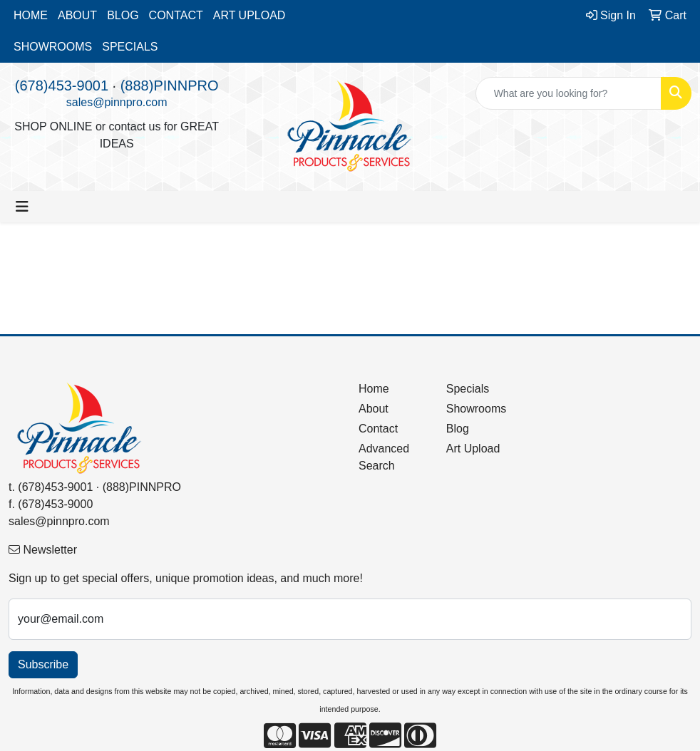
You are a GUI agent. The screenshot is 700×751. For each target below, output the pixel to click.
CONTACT (176, 15)
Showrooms (476, 409)
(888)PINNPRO (169, 85)
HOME (31, 15)
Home (374, 389)
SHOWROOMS (53, 47)
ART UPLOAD (249, 15)
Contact (378, 429)
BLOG (122, 15)
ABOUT (77, 15)
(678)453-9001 (61, 85)
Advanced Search (384, 457)
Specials (467, 389)
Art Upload (473, 448)
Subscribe (43, 664)
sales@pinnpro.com (117, 102)
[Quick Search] (568, 93)
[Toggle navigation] (22, 207)
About (373, 409)
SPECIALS (130, 47)
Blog (457, 429)
